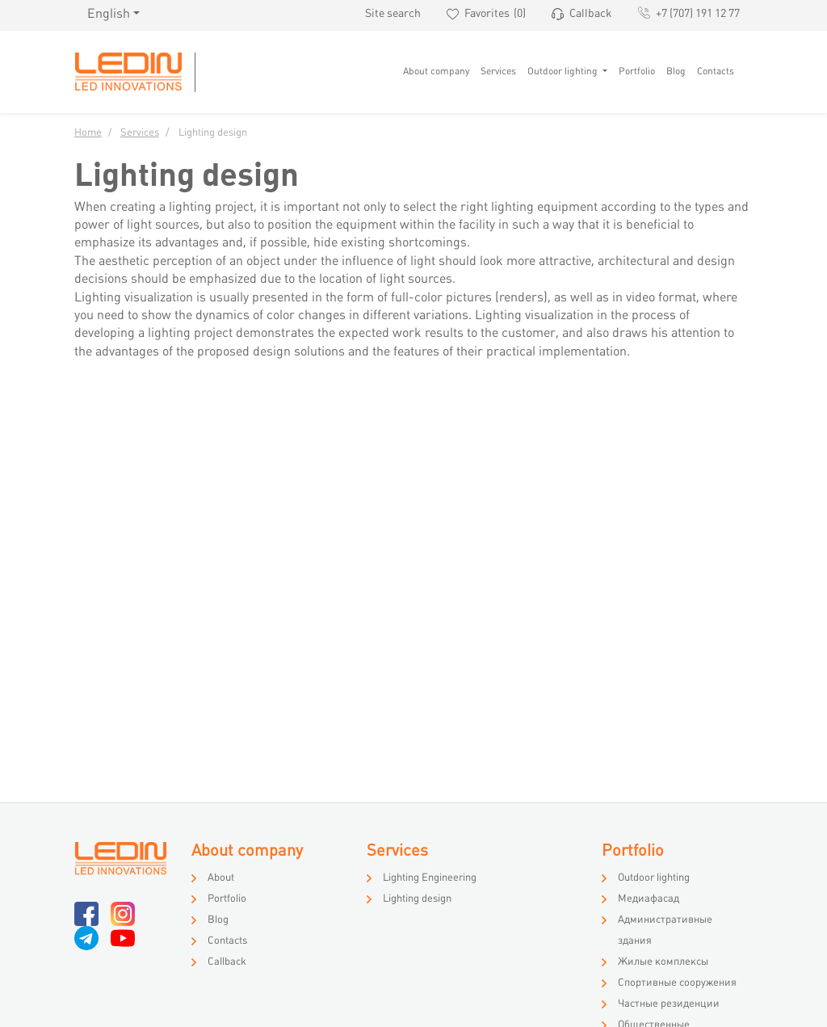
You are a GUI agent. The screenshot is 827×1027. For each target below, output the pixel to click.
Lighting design (417, 899)
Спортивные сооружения (677, 983)
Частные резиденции (669, 1004)
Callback (227, 962)
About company (436, 72)
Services (498, 72)
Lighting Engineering (429, 878)
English (108, 15)
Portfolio (637, 72)
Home (88, 133)
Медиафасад (648, 899)
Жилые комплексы (663, 962)
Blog (676, 72)
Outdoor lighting (563, 72)
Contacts (715, 72)
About (221, 878)
